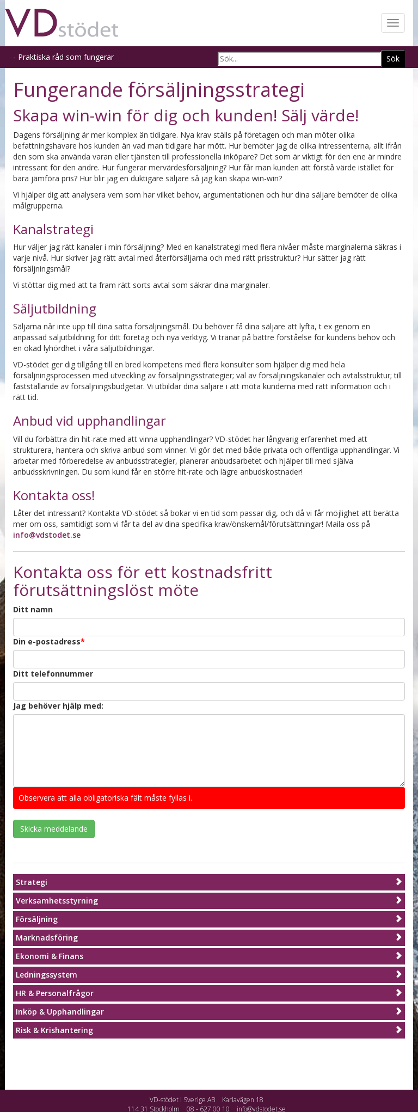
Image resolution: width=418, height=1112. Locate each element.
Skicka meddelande (54, 829)
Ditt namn (33, 609)
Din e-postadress (49, 641)
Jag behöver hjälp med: (58, 706)
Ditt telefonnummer (53, 673)
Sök (392, 58)
